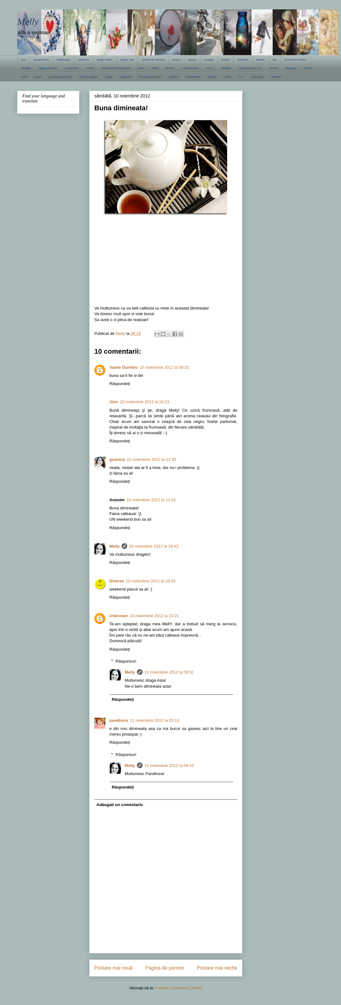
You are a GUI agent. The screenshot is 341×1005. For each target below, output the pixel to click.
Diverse (116, 581)
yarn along (257, 77)
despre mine (127, 59)
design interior (105, 59)
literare (170, 68)
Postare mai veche (217, 968)
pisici (24, 77)
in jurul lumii (71, 68)
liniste (155, 68)
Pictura (308, 68)
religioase (125, 77)
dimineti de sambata (153, 59)
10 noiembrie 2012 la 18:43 (154, 546)
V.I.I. (241, 77)
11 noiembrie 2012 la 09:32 (169, 672)
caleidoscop (63, 59)
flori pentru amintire (295, 59)
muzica (273, 68)
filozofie (260, 59)
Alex (113, 401)
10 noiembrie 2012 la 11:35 (151, 459)
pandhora (118, 720)
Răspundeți (119, 383)
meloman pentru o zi (250, 68)
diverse (176, 59)
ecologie (208, 59)
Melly (28, 21)
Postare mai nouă (113, 968)
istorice (90, 68)
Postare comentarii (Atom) (178, 988)
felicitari (225, 59)
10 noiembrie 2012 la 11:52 (151, 499)
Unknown (118, 615)
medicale (226, 68)
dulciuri (192, 59)
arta (23, 59)
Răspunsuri (126, 661)
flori (275, 59)
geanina (117, 459)
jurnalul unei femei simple (116, 68)
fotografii (26, 68)
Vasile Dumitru (123, 367)
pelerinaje (290, 68)
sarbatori (174, 77)
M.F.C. (209, 68)
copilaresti (83, 59)
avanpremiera (41, 59)
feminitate (243, 59)
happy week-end (48, 68)
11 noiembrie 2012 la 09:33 (169, 765)
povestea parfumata (60, 77)
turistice (212, 77)
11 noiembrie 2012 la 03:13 (154, 720)
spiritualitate (193, 77)
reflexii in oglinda (88, 77)
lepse (141, 68)
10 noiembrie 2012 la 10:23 (144, 401)
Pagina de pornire (164, 968)
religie (109, 77)
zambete (276, 77)
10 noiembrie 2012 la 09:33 (164, 367)
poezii (38, 77)
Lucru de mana (189, 68)
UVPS (227, 77)
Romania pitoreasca (150, 77)
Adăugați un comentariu (120, 804)
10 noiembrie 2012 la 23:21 (154, 615)
